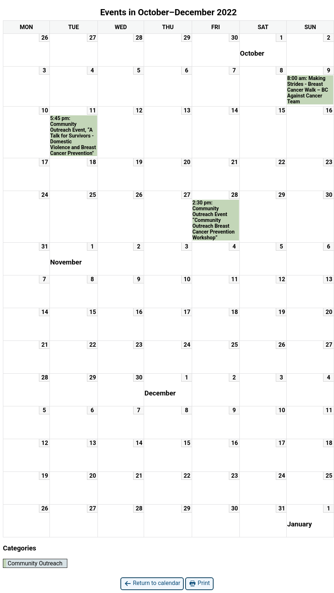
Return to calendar (152, 583)
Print (199, 583)
